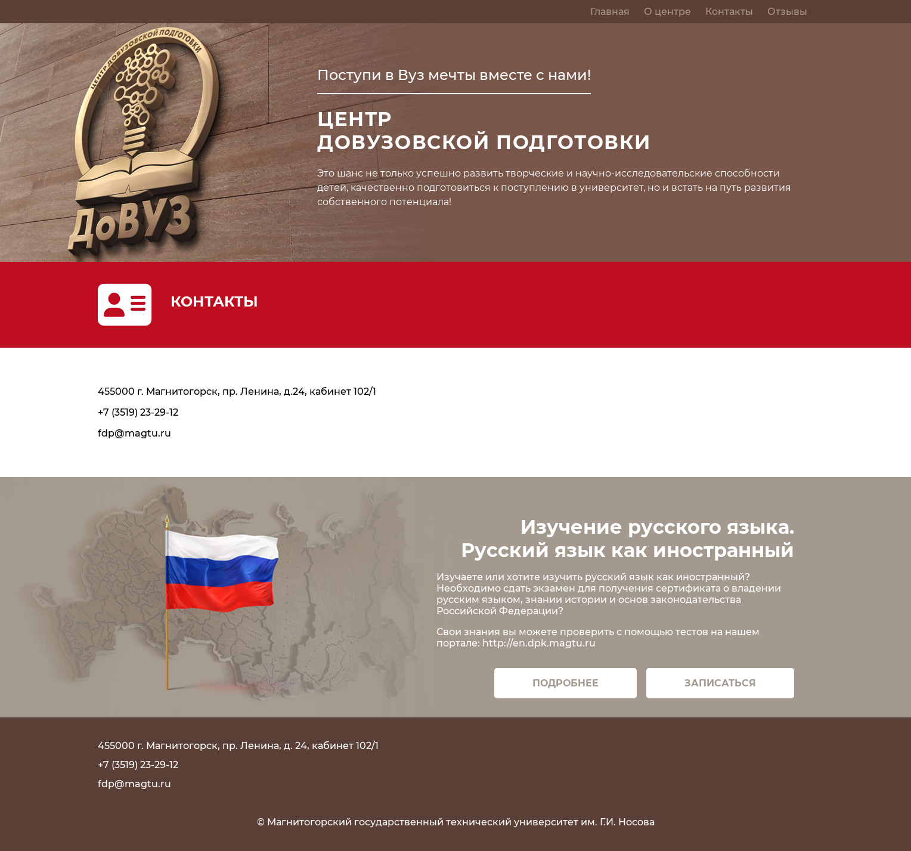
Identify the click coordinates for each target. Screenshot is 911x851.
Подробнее (565, 683)
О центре (667, 11)
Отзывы (787, 11)
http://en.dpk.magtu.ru (539, 643)
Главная (610, 11)
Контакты (729, 11)
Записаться (720, 683)
